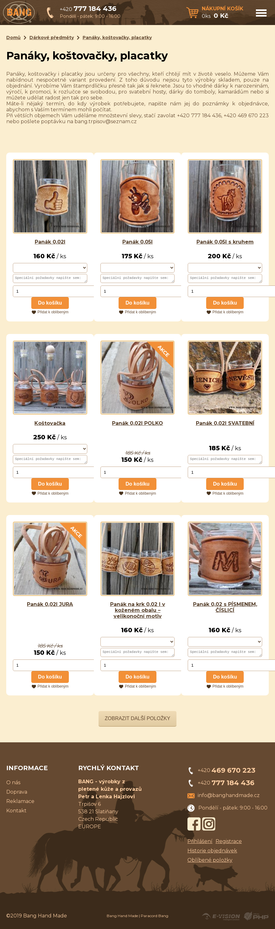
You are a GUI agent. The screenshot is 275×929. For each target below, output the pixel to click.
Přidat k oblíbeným (53, 313)
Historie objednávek (212, 853)
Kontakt (16, 813)
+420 (88, 9)
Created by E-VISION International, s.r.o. (221, 919)
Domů (13, 37)
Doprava (16, 795)
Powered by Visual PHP (256, 919)
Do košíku (50, 303)
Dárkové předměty (51, 37)
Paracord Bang (154, 918)
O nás (13, 785)
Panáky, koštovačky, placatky (117, 37)
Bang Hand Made (122, 918)
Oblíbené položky (209, 863)
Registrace (229, 844)
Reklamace (20, 804)
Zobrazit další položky (138, 721)
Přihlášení (199, 844)
